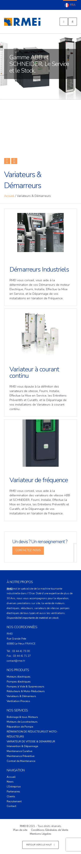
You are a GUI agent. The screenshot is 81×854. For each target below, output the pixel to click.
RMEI (23, 826)
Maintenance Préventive (20, 756)
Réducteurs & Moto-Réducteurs (26, 691)
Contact (11, 806)
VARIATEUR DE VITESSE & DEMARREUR (31, 741)
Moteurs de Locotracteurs (22, 721)
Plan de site (20, 830)
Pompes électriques (19, 681)
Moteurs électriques (18, 676)
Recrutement (14, 801)
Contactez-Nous (28, 550)
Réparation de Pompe (20, 726)
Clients (11, 796)
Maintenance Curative (19, 751)
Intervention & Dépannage (22, 746)
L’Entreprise (14, 786)
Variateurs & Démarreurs (21, 696)
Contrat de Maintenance (21, 761)
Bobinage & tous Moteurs (22, 717)
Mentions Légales (40, 834)
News (10, 781)
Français (70, 5)
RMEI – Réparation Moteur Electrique (22, 22)
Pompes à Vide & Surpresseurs (25, 686)
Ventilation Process (18, 701)
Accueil (9, 196)
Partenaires (13, 791)
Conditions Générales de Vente (49, 830)
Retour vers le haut (40, 844)
